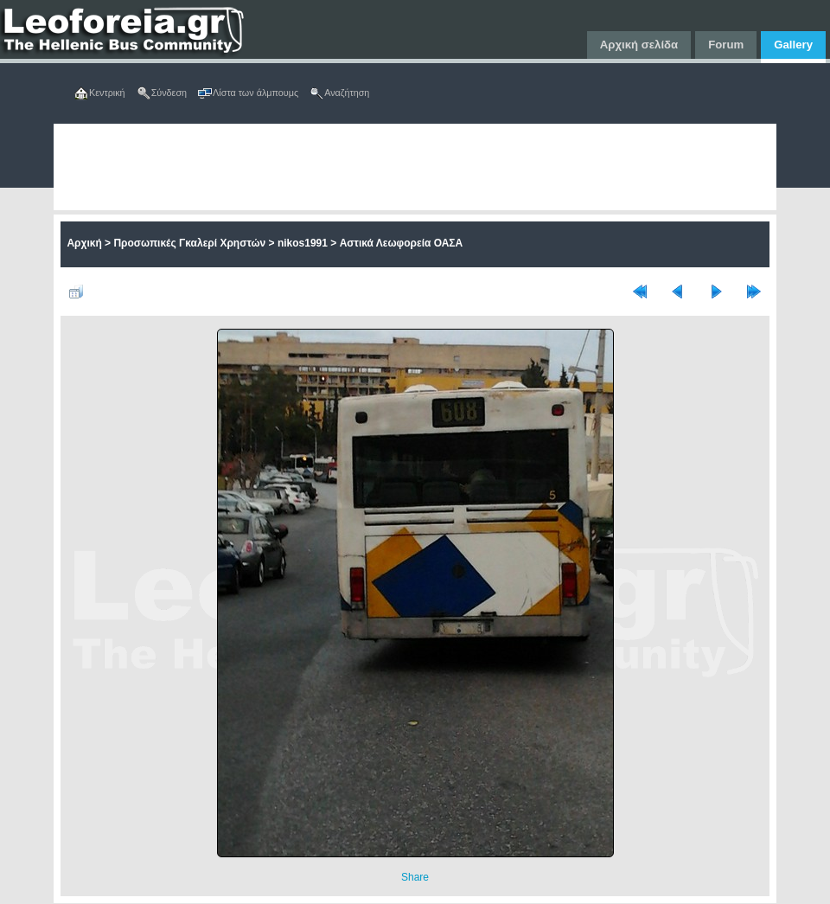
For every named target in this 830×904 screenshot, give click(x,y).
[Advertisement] (301, 167)
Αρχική (84, 243)
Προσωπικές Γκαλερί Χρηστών (189, 243)
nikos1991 (303, 243)
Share (415, 877)
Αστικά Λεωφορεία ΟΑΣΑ (401, 243)
